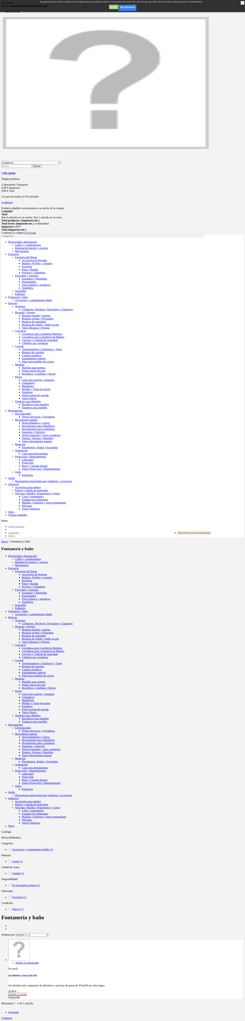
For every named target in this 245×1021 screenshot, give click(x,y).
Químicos (13, 798)
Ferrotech (19, 897)
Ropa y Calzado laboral (34, 779)
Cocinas (19, 660)
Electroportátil (23, 727)
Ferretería (13, 568)
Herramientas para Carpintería (38, 743)
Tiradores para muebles (34, 721)
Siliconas (27, 819)
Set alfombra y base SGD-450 (22, 975)
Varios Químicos (31, 822)
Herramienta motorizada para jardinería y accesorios (43, 795)
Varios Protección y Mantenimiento (41, 783)
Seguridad (20, 605)
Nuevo (17, 909)
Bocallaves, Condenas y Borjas (39, 687)
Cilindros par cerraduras (35, 657)
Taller (18, 786)
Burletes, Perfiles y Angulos (37, 577)
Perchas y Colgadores (33, 586)
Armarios (20, 620)
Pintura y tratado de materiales (31, 804)
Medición (20, 758)
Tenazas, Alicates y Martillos (37, 752)
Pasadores (27, 706)
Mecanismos (22, 565)
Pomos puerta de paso (34, 684)
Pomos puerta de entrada (35, 709)
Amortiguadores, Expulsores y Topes (42, 663)
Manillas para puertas (33, 681)
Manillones (28, 700)
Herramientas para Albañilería (38, 740)
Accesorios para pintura (28, 801)
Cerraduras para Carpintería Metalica (42, 648)
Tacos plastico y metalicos (36, 599)
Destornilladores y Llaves (36, 737)
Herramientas (15, 724)
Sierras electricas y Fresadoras (38, 730)
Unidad (18, 873)
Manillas (19, 678)
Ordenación (21, 764)
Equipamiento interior (34, 672)
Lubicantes (28, 773)
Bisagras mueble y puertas (36, 629)
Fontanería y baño (18, 611)
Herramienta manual (26, 733)
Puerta (18, 691)
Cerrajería (20, 645)
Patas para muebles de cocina (38, 675)
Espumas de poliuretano (35, 813)
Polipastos (27, 789)
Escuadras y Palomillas (34, 592)
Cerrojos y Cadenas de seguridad (40, 654)
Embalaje (20, 608)
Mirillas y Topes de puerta (36, 703)
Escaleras (27, 580)
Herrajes (12, 617)
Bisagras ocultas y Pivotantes (38, 632)
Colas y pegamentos (33, 810)
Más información (127, 7)
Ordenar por (8, 934)
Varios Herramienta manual (37, 755)
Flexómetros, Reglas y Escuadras (40, 761)
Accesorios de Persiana (34, 574)
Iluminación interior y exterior (31, 562)
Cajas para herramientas (35, 767)
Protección (27, 776)
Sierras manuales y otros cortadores (41, 749)
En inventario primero (26, 885)
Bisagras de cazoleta (33, 666)
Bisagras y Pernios (25, 626)
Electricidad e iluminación (22, 556)
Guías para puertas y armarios (38, 694)
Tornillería (27, 602)
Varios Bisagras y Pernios (36, 641)
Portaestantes (29, 595)
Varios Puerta (29, 712)
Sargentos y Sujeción (33, 746)
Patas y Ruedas (30, 583)
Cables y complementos (28, 559)
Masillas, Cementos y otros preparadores (44, 816)
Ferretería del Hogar (26, 571)
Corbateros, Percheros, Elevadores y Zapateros (47, 623)
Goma (17, 861)
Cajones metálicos (32, 669)
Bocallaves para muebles (35, 718)
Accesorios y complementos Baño (33, 614)
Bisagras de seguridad (34, 635)
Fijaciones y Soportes (26, 589)
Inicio (4, 541)
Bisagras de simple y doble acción (40, 638)
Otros (11, 826)
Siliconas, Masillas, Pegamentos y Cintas (37, 807)
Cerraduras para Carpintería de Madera (43, 651)
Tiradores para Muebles (28, 715)
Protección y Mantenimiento (30, 770)
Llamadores (28, 697)
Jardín (11, 792)
